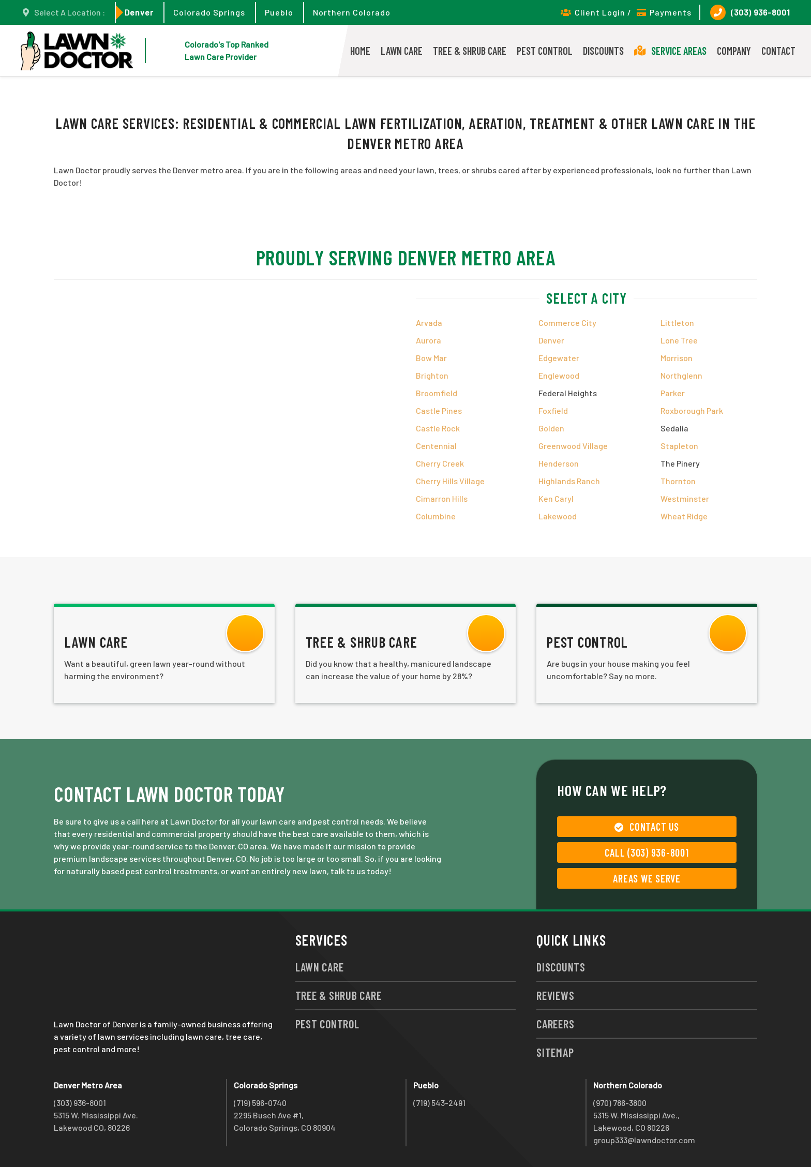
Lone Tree (679, 340)
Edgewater (558, 358)
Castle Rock (438, 428)
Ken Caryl (556, 498)
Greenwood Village (573, 446)
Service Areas (670, 50)
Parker (672, 393)
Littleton (677, 322)
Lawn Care (402, 50)
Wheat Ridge (684, 516)
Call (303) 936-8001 (646, 852)
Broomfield (436, 393)
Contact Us (646, 826)
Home (360, 50)
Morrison (676, 358)
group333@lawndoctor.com (644, 1140)
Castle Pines (439, 410)
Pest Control (545, 50)
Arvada (429, 322)
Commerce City (567, 322)
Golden (551, 428)
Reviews (555, 995)
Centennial (436, 446)
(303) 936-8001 (750, 12)
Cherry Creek (440, 463)
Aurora (428, 340)
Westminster (684, 498)
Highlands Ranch (569, 481)
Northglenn (681, 375)
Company (734, 50)
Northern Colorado (352, 12)
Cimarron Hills (442, 498)
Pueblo (279, 12)
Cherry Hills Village (450, 481)
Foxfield (553, 410)
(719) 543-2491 (439, 1103)
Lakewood (557, 516)
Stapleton (679, 446)
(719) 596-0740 (260, 1103)
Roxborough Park (691, 410)
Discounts (603, 50)
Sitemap (555, 1052)
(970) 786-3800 (620, 1103)
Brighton (432, 375)
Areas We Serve (647, 878)
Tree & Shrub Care (469, 50)
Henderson (558, 463)
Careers (555, 1023)
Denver (139, 12)
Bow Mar (431, 358)
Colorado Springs (209, 12)
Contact (778, 50)
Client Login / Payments (626, 12)
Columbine (436, 516)
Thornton (678, 481)
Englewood (558, 375)
